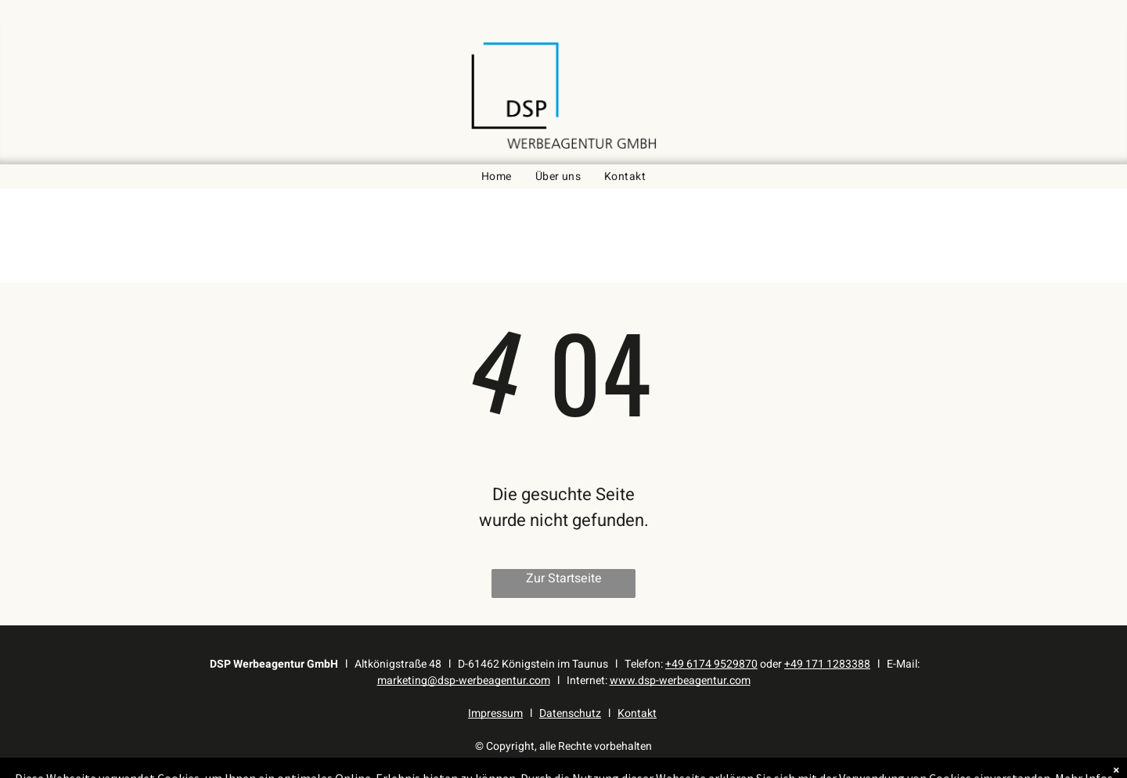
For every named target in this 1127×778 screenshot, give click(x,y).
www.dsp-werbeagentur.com (680, 680)
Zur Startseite (564, 578)
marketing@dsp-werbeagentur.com (463, 680)
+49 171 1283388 (827, 664)
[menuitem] (497, 176)
